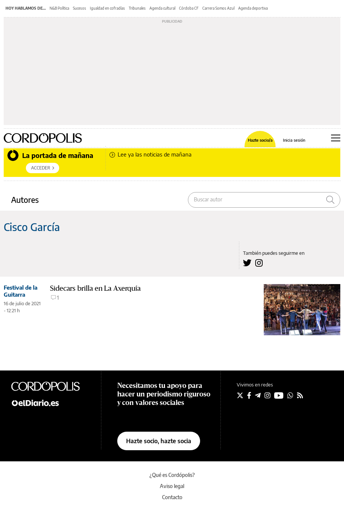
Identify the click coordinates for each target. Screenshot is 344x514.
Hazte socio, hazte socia (158, 441)
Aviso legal (172, 486)
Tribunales (137, 8)
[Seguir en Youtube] (279, 395)
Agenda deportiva (253, 8)
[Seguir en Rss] (300, 395)
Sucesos (79, 8)
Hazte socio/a (260, 140)
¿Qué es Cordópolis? (172, 475)
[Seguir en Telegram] (258, 395)
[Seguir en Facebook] (249, 395)
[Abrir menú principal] (335, 138)
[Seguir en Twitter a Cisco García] (247, 262)
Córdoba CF (189, 8)
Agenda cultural (162, 8)
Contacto (172, 497)
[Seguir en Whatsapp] (290, 395)
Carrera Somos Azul (218, 8)
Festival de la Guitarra (20, 291)
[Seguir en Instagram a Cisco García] (259, 262)
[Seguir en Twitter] (240, 395)
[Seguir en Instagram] (267, 395)
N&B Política (59, 8)
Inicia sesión (294, 140)
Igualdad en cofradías (107, 8)
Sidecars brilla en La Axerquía (95, 288)
